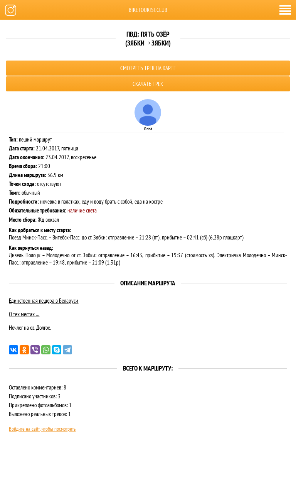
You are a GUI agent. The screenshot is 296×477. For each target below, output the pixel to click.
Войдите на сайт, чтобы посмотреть (42, 428)
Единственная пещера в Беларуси (43, 300)
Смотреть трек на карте (148, 68)
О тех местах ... (24, 314)
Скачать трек (148, 84)
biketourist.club (148, 9)
